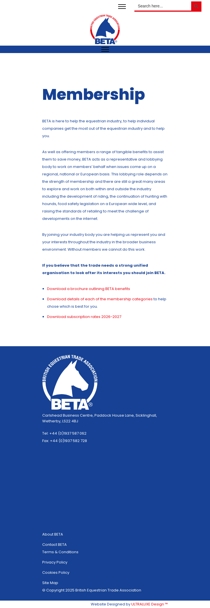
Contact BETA (54, 544)
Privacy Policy (54, 562)
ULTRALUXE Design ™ (149, 604)
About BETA (52, 534)
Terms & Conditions (60, 552)
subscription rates (84, 316)
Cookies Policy (55, 572)
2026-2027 (111, 316)
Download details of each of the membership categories (100, 299)
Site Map (50, 582)
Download (57, 316)
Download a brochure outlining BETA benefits (88, 288)
